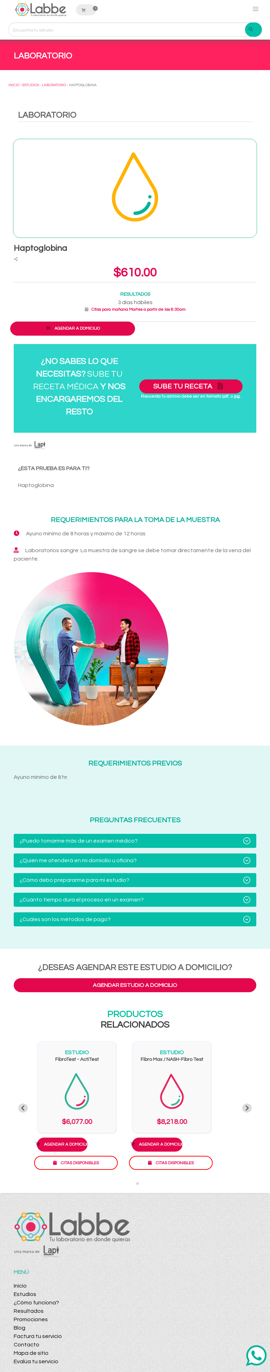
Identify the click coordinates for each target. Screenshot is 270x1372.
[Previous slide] (23, 1108)
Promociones (31, 1319)
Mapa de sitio (31, 1353)
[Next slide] (247, 1108)
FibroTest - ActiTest (77, 1059)
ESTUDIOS (30, 85)
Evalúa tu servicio (36, 1361)
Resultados (29, 1311)
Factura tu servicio (38, 1336)
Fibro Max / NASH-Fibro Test (172, 1059)
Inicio (20, 1286)
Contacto (26, 1344)
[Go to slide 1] (132, 1183)
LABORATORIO (54, 85)
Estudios (25, 1294)
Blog (19, 1328)
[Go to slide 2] (137, 1183)
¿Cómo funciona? (36, 1302)
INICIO (13, 85)
